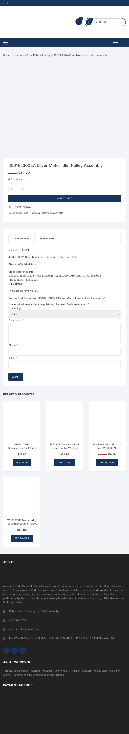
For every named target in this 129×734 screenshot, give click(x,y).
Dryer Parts (18, 55)
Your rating (15, 308)
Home (6, 55)
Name (13, 345)
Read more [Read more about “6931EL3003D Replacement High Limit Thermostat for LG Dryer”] (22, 462)
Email (13, 357)
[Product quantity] (16, 188)
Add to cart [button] (64, 462)
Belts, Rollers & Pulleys (39, 55)
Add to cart (64, 198)
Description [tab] (21, 238)
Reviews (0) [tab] (47, 238)
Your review (17, 320)
